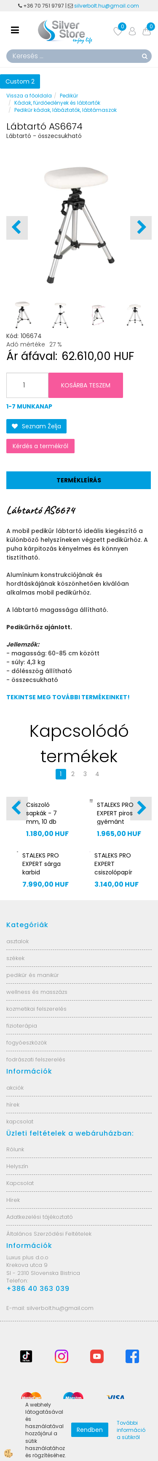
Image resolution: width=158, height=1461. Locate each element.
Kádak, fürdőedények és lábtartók (57, 102)
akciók (15, 1088)
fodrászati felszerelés (35, 1059)
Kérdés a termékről (40, 446)
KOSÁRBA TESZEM (85, 385)
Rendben (90, 1430)
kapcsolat (19, 1121)
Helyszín (17, 1166)
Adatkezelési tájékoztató (39, 1217)
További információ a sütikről (131, 1430)
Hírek (13, 1200)
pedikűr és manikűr (32, 975)
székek (15, 958)
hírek (12, 1105)
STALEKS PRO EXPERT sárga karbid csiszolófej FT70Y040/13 (41, 872)
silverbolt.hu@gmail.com (107, 5)
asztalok (17, 941)
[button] (141, 228)
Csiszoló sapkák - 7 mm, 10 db (41, 813)
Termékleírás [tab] (78, 480)
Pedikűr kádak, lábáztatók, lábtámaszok (65, 110)
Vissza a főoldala (29, 95)
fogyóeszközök (26, 1043)
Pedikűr (69, 95)
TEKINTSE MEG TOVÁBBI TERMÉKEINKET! (68, 697)
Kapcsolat (20, 1183)
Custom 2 (20, 81)
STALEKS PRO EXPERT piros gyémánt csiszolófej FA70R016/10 (115, 822)
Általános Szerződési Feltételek (48, 1234)
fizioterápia (21, 1026)
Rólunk (15, 1149)
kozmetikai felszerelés (36, 1009)
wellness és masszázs (36, 992)
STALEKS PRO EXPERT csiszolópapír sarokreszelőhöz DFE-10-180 (117, 872)
